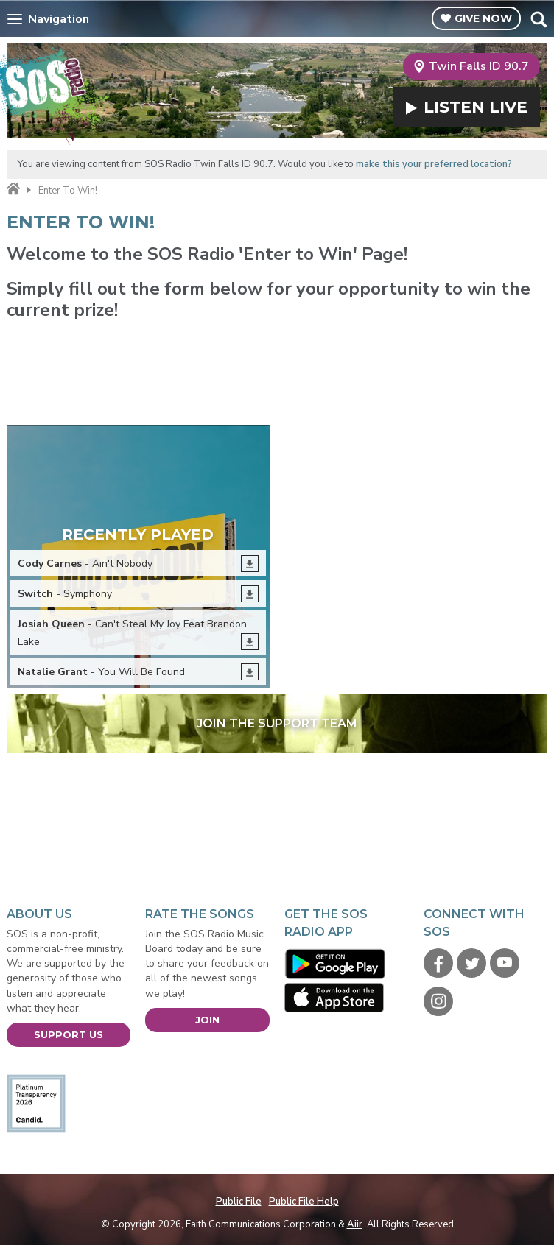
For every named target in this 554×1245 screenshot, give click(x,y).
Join (207, 1020)
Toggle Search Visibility (538, 19)
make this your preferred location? (434, 164)
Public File (239, 1201)
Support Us (68, 1034)
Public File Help (304, 1201)
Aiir (354, 1224)
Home (13, 189)
